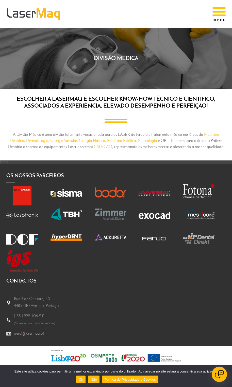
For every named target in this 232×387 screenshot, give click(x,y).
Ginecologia (147, 141)
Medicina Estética (121, 141)
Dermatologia (37, 141)
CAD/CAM (103, 147)
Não (94, 379)
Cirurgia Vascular (63, 141)
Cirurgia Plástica (92, 141)
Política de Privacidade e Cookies (130, 379)
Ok (81, 379)
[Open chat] (219, 374)
